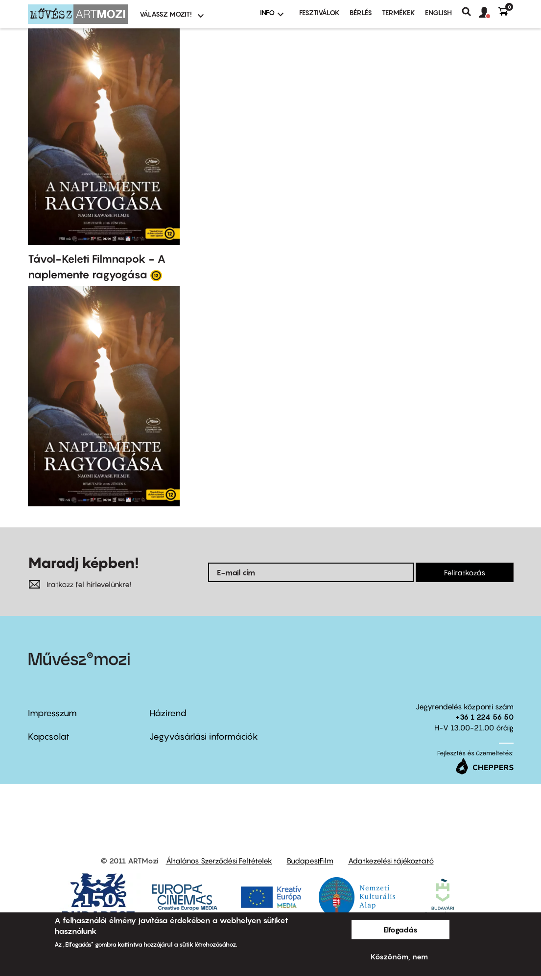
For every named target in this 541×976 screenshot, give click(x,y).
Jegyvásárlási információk (203, 736)
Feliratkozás (464, 572)
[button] (488, 12)
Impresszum (52, 713)
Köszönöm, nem (399, 956)
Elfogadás (400, 929)
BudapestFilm (310, 860)
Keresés (470, 12)
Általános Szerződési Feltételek (219, 860)
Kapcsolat (49, 736)
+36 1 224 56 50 (484, 716)
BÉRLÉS (361, 12)
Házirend (168, 713)
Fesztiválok (319, 12)
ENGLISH (438, 12)
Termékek (398, 12)
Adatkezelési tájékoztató (391, 860)
